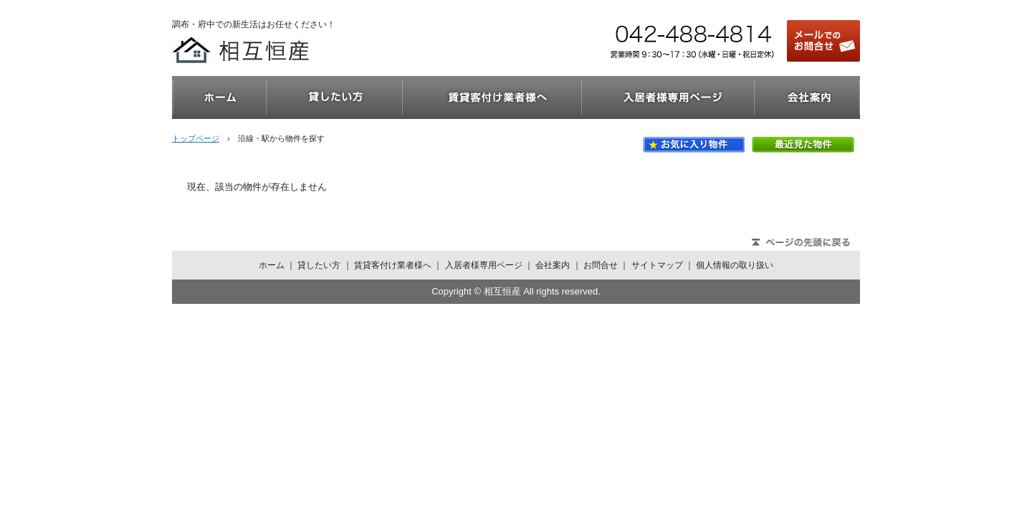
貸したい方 (335, 97)
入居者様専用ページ (668, 97)
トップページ (195, 138)
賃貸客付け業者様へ (492, 97)
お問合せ (600, 265)
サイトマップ (657, 265)
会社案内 (807, 97)
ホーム (219, 97)
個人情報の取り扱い (734, 265)
